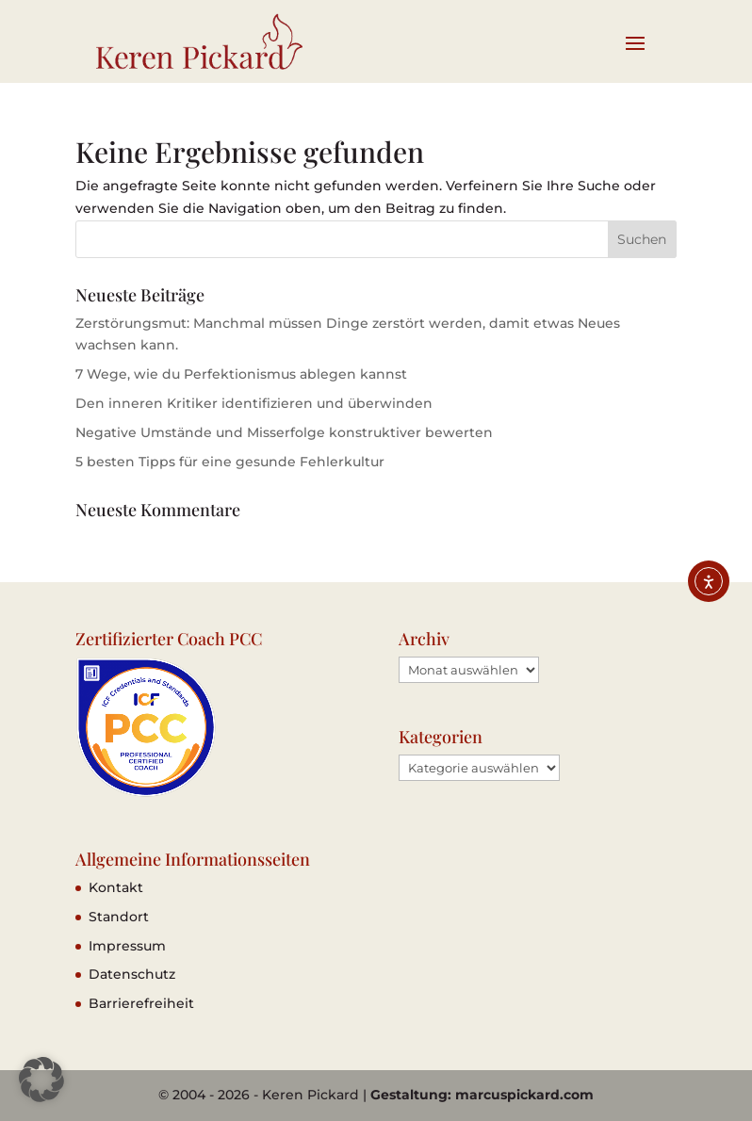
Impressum (127, 945)
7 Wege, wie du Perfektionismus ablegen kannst (241, 374)
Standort (119, 916)
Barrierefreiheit (141, 1003)
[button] (41, 1079)
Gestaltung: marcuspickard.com (482, 1094)
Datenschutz (132, 974)
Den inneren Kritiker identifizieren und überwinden (254, 403)
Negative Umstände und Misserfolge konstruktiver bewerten (284, 432)
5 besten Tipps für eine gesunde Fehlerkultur (229, 461)
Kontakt (116, 887)
